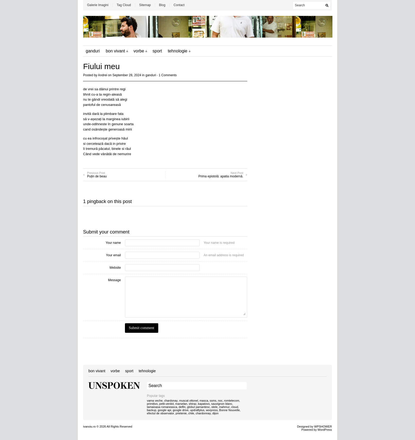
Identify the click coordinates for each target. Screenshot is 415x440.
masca (204, 400)
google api (164, 410)
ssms (213, 400)
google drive (180, 410)
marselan (181, 403)
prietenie (181, 413)
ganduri (93, 51)
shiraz (192, 403)
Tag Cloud (124, 5)
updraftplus (197, 410)
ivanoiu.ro (89, 426)
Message (114, 280)
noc (220, 400)
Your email (113, 255)
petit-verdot (166, 403)
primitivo (152, 403)
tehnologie (177, 51)
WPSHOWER (323, 426)
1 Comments (168, 75)
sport (157, 51)
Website (115, 268)
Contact (179, 5)
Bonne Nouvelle (229, 410)
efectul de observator (160, 413)
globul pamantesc (198, 406)
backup (151, 410)
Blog (162, 5)
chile (191, 413)
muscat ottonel (188, 400)
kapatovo (204, 403)
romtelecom (231, 400)
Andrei (102, 75)
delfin (182, 406)
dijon (215, 413)
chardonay (171, 400)
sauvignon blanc (221, 403)
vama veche (155, 400)
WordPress (325, 429)
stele (214, 406)
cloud (234, 406)
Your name (113, 243)
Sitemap (145, 5)
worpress (212, 410)
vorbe (138, 51)
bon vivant (115, 51)
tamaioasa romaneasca (162, 406)
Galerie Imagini (98, 5)
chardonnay (203, 413)
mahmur (224, 406)
